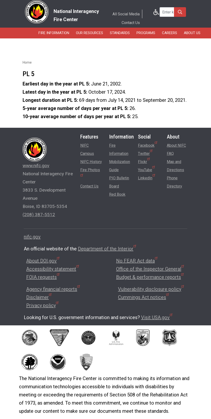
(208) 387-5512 (39, 214)
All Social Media (126, 14)
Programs (146, 33)
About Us (192, 33)
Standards (120, 33)
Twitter (145, 153)
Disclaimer (39, 297)
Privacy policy (42, 305)
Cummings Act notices (144, 297)
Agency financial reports (53, 289)
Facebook (148, 144)
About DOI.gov (43, 261)
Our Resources (89, 33)
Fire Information (53, 33)
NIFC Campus (87, 149)
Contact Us (131, 22)
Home (27, 62)
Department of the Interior (107, 249)
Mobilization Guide (119, 165)
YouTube (147, 169)
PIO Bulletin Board (119, 182)
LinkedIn (147, 177)
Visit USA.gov (157, 317)
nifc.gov (32, 237)
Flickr (144, 161)
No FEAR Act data (137, 261)
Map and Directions (175, 165)
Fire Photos (90, 172)
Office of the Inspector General (150, 269)
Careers (169, 33)
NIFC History (91, 161)
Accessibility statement (53, 269)
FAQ (170, 153)
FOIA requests (43, 277)
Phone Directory (174, 182)
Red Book (117, 194)
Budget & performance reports (150, 277)
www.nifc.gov (36, 165)
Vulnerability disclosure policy (151, 289)
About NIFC (176, 145)
